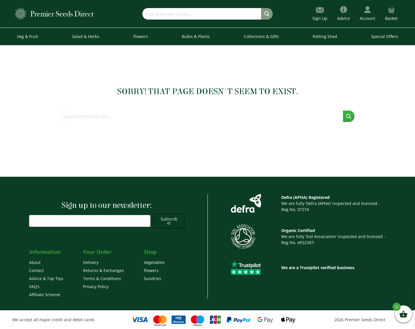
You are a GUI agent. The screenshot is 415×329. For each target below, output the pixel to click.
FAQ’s (34, 286)
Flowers (151, 270)
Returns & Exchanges (103, 270)
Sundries (152, 278)
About (35, 262)
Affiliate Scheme (44, 294)
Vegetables (154, 262)
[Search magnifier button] (267, 14)
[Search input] (202, 14)
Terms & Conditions (102, 278)
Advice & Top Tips (46, 278)
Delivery (91, 262)
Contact (36, 270)
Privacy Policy (96, 286)
